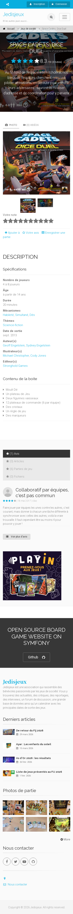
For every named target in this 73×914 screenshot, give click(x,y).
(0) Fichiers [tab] (15, 476)
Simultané (21, 315)
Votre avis (30, 232)
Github (36, 657)
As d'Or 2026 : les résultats (33, 758)
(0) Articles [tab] (15, 461)
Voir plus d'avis (16, 536)
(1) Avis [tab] (12, 453)
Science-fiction (13, 325)
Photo (11, 124)
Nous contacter (15, 884)
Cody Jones (38, 355)
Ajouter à (11, 232)
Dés (32, 315)
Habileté (8, 315)
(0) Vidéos (31, 124)
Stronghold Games (15, 366)
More (65, 839)
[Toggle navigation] (64, 17)
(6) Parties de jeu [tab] (19, 469)
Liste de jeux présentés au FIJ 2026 (39, 771)
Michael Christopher (16, 355)
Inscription (37, 4)
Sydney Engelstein (38, 345)
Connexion (59, 4)
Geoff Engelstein (14, 345)
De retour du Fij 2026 (29, 730)
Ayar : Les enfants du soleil (33, 744)
